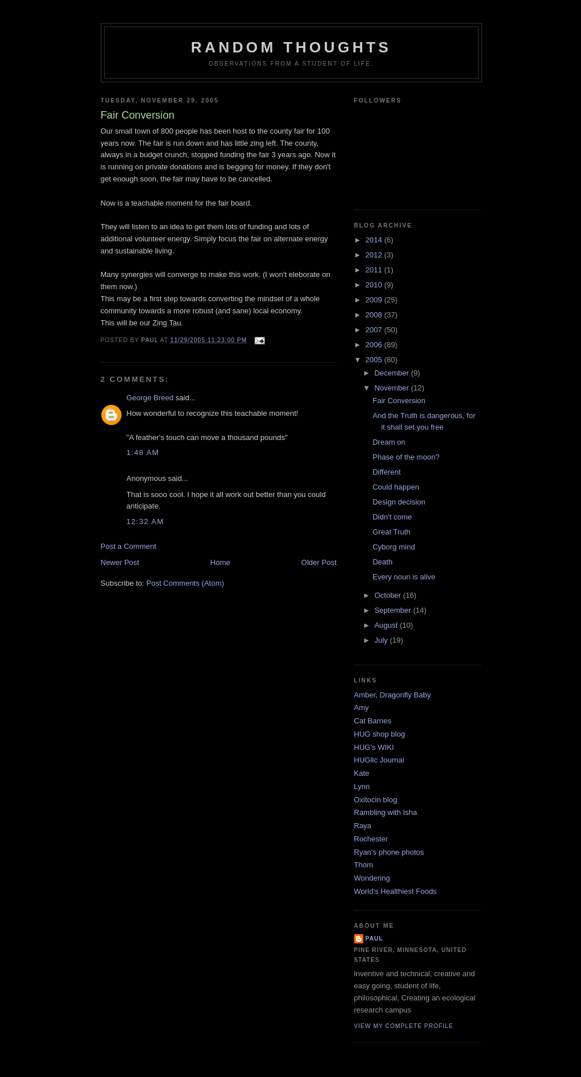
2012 (375, 255)
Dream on (389, 442)
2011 (375, 270)
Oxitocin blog (375, 799)
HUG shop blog (379, 734)
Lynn (362, 786)
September (393, 610)
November (392, 388)
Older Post (318, 562)
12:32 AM (145, 521)
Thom (363, 864)
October (388, 595)
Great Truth (392, 532)
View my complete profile (404, 1026)
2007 (375, 329)
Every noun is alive (404, 576)
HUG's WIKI (374, 747)
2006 (375, 344)
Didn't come (392, 517)
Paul (374, 938)
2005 (375, 359)
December (392, 373)
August (387, 625)
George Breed (150, 397)
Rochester (371, 839)
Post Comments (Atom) (185, 583)
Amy (361, 707)
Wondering (372, 878)
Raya (362, 825)
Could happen (396, 487)
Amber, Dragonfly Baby (392, 695)
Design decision (399, 502)
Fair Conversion (399, 400)
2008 (375, 314)
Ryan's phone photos (389, 852)
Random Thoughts (291, 47)
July (382, 640)
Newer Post (120, 562)
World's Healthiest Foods (395, 891)
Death (383, 562)
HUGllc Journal (379, 760)
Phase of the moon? (406, 457)
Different (387, 472)
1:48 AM (143, 452)
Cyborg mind (394, 547)
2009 (375, 299)
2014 (375, 240)
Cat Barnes (373, 720)
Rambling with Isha (385, 812)
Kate (362, 773)
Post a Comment (129, 546)
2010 (375, 284)
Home (220, 562)
